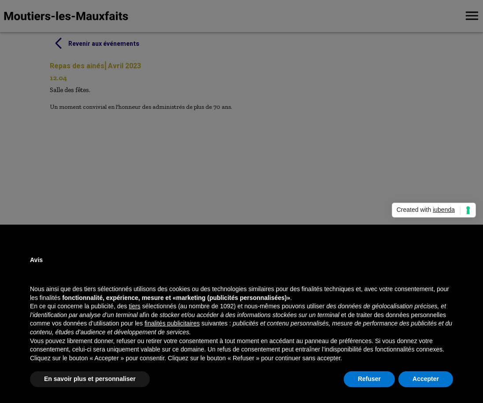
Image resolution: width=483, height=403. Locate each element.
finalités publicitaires (172, 323)
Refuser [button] (369, 378)
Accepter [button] (425, 378)
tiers (134, 306)
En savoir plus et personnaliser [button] (90, 378)
